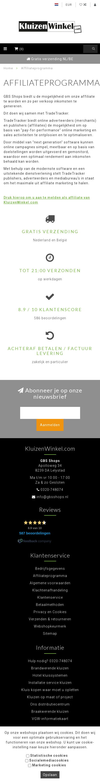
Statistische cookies (47, 755)
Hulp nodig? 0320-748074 (50, 661)
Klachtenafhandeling (50, 590)
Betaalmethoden (50, 605)
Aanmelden (50, 425)
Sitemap (50, 633)
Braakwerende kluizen (50, 711)
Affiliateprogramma (50, 576)
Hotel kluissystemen (50, 675)
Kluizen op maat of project (50, 697)
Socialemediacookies (47, 760)
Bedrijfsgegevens (50, 568)
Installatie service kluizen (50, 683)
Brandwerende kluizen (50, 668)
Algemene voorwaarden (50, 583)
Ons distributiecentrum (50, 704)
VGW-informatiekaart (50, 719)
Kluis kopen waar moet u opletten (50, 690)
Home (8, 68)
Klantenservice (50, 597)
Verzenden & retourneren (50, 619)
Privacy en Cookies (50, 612)
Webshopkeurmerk (50, 626)
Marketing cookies (47, 765)
